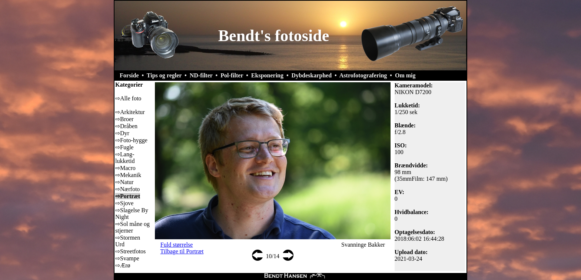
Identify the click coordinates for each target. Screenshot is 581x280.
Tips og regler (164, 75)
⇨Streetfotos (130, 251)
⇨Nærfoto (127, 189)
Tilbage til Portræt (182, 251)
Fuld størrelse (176, 244)
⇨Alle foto (128, 98)
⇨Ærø (122, 265)
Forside (129, 75)
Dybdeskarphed (312, 75)
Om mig (405, 75)
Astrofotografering (363, 75)
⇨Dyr (122, 133)
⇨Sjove (124, 203)
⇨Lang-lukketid (125, 157)
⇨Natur (124, 182)
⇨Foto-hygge (131, 140)
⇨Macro (125, 168)
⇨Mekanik (128, 175)
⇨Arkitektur (130, 112)
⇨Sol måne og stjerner (132, 227)
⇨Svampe (127, 258)
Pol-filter (231, 75)
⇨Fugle (124, 147)
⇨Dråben (126, 126)
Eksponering (267, 75)
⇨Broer (124, 119)
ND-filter (201, 75)
